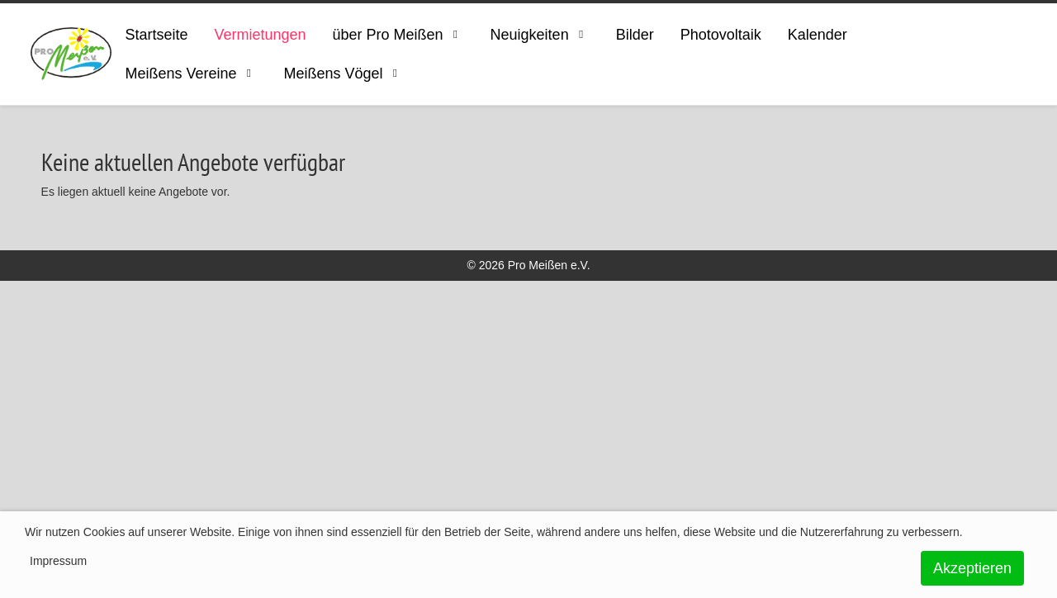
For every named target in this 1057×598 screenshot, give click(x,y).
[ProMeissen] (71, 54)
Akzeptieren (972, 568)
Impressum (58, 560)
